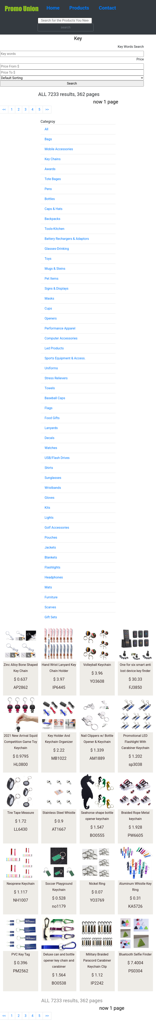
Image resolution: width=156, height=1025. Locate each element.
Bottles (50, 199)
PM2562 (20, 970)
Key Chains (53, 159)
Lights (49, 518)
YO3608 (97, 681)
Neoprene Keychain (21, 884)
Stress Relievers (56, 378)
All (46, 129)
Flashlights (53, 567)
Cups (48, 308)
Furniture (51, 597)
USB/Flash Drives (57, 458)
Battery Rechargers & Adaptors (67, 239)
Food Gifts (52, 418)
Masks (49, 298)
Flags (49, 408)
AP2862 (20, 687)
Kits (47, 508)
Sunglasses (53, 478)
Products (79, 8)
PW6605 (135, 835)
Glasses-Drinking (57, 249)
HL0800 (21, 764)
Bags (48, 139)
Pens (48, 189)
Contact (107, 8)
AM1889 (97, 758)
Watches (51, 448)
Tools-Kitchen (54, 229)
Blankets (51, 557)
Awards (50, 169)
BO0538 (59, 983)
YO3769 (97, 900)
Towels (50, 388)
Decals (49, 438)
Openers (51, 318)
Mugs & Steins (55, 269)
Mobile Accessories (59, 149)
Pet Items (51, 278)
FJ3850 (135, 687)
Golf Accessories (57, 527)
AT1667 (59, 829)
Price (140, 59)
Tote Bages (53, 179)
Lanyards (51, 428)
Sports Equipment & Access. (65, 358)
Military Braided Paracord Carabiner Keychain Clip (97, 960)
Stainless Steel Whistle (58, 813)
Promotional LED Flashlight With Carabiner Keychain (135, 742)
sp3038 (135, 764)
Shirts (49, 468)
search (65, 27)
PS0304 (135, 970)
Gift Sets (51, 617)
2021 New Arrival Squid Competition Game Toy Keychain (21, 742)
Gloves (49, 498)
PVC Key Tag (20, 954)
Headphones (54, 577)
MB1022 (58, 758)
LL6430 (20, 829)
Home (53, 8)
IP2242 (97, 983)
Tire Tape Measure (20, 813)
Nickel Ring (97, 884)
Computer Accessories (61, 338)
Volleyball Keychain (97, 665)
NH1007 (20, 900)
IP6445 (58, 687)
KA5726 (135, 906)
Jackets (50, 547)
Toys (48, 259)
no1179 (59, 906)
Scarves (50, 607)
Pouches (51, 537)
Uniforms (51, 368)
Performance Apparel (60, 328)
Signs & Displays (56, 288)
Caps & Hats (54, 209)
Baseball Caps (55, 398)
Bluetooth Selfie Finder (135, 954)
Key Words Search (131, 47)
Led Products (54, 348)
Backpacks (53, 219)
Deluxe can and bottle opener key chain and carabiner (58, 960)
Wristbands (53, 488)
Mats (48, 587)
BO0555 (97, 835)
